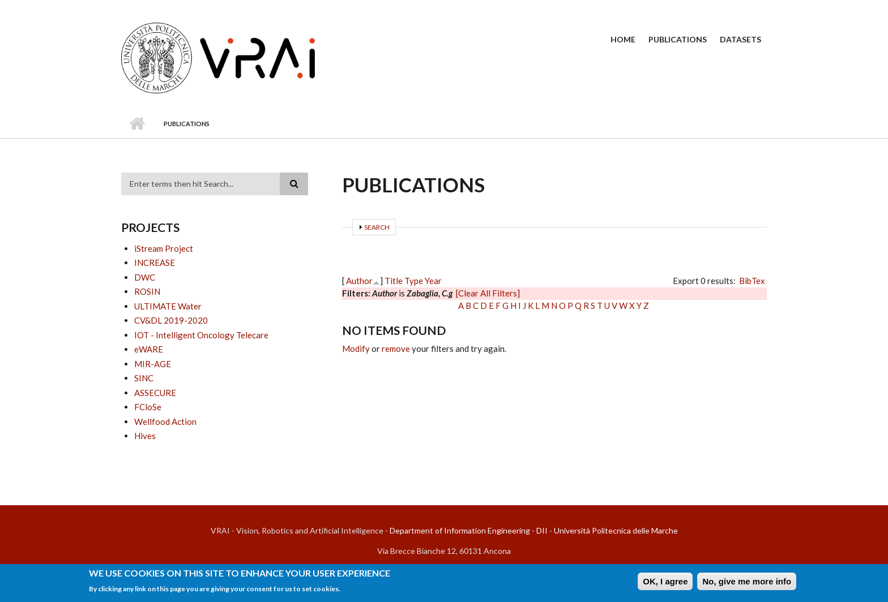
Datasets (740, 39)
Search (377, 227)
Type (413, 281)
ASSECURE (155, 393)
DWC (144, 277)
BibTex (752, 281)
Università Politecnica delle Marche (616, 530)
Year (433, 281)
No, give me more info (746, 582)
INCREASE (154, 262)
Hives (145, 436)
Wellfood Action (165, 421)
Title (394, 281)
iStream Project (163, 248)
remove (396, 348)
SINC (143, 378)
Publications (677, 39)
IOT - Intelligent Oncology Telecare (201, 335)
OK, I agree (665, 582)
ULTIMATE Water (168, 306)
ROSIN (147, 291)
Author (359, 281)
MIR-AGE (152, 364)
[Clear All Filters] (488, 293)
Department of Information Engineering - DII (469, 530)
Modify (356, 348)
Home (622, 39)
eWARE (148, 349)
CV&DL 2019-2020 (171, 320)
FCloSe (147, 407)
